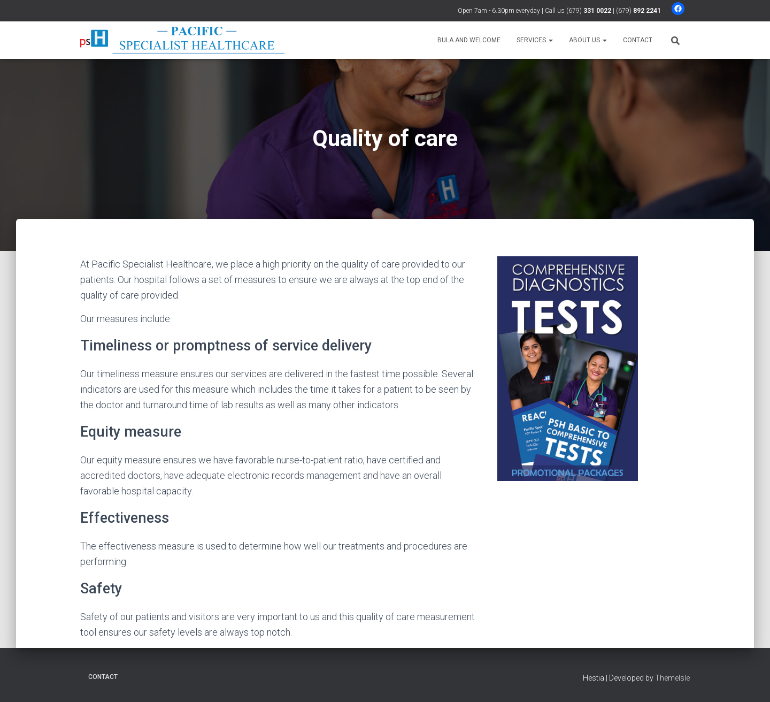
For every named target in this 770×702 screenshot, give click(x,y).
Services (535, 40)
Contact (637, 40)
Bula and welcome (468, 40)
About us (588, 40)
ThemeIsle (672, 678)
